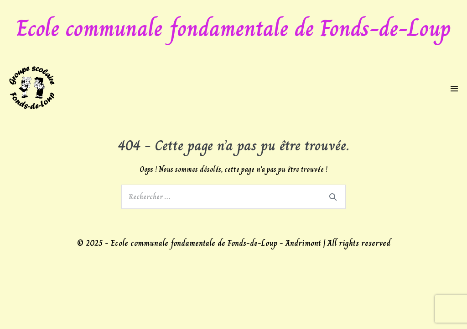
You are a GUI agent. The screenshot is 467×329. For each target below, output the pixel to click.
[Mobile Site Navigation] (454, 88)
